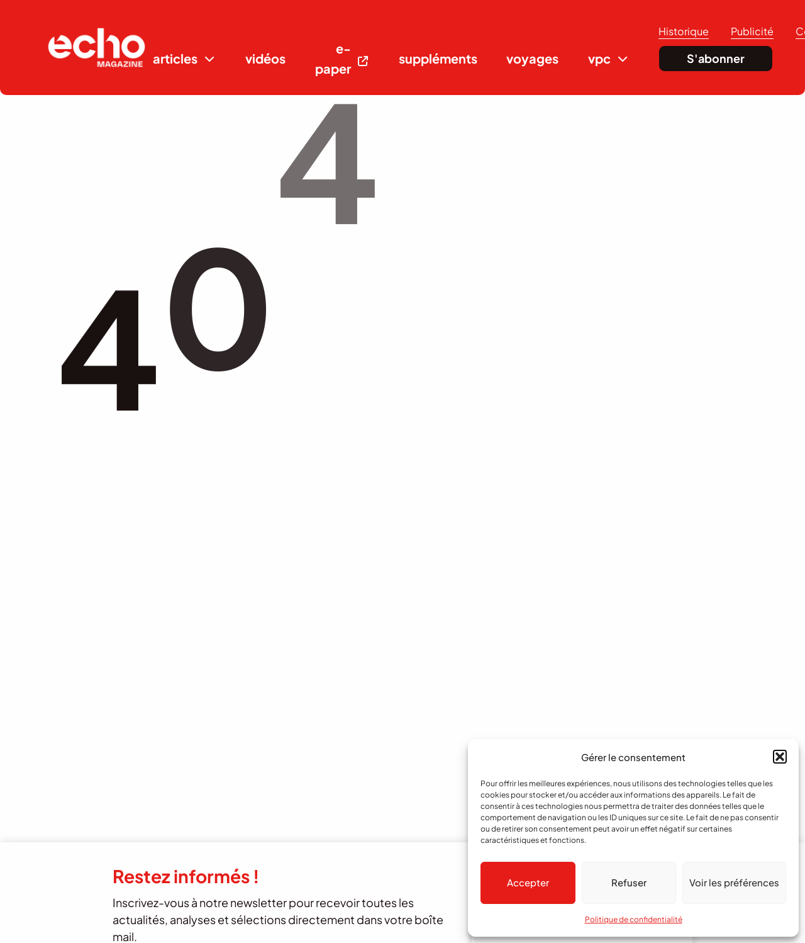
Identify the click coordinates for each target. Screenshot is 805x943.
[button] (780, 756)
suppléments (438, 58)
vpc (599, 58)
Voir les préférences (734, 882)
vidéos (265, 58)
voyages (532, 58)
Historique (683, 31)
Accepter (528, 882)
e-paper (333, 58)
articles (175, 58)
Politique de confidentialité (633, 919)
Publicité (752, 31)
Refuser (629, 882)
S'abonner (716, 58)
